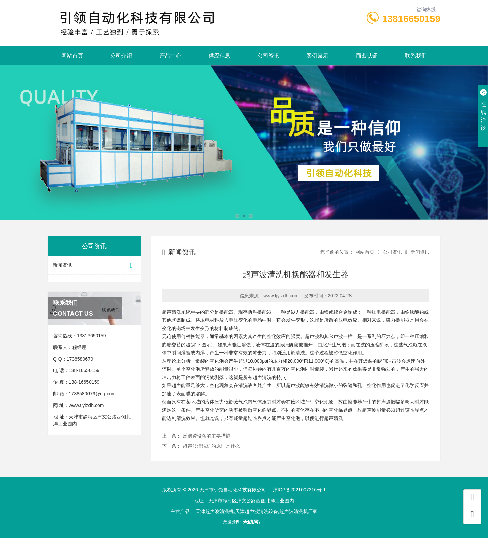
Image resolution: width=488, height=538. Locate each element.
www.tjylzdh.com (86, 405)
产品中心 (170, 56)
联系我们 (416, 56)
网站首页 (72, 56)
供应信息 (219, 56)
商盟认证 (367, 56)
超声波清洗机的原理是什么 (211, 446)
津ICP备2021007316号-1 (299, 489)
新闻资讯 (94, 265)
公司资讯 (268, 56)
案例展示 (317, 56)
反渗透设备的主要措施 (206, 436)
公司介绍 (121, 56)
